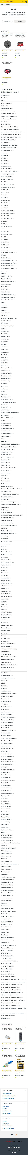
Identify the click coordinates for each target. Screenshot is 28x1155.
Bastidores (4, 105)
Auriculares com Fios (6, 741)
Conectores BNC (5, 460)
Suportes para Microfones (7, 893)
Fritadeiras (4, 567)
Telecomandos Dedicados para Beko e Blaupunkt (13, 979)
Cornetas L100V (5, 803)
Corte (2, 391)
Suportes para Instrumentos (8, 911)
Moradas (5, 1108)
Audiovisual (4, 709)
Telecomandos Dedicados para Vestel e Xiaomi (12, 1013)
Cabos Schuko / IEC (5, 234)
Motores (3, 903)
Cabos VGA (3, 205)
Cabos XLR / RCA (5, 216)
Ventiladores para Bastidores (8, 119)
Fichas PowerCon (5, 473)
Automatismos (4, 95)
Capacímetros (4, 499)
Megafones (4, 858)
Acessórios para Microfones (8, 877)
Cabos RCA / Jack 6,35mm (7, 187)
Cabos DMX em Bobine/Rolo (7, 140)
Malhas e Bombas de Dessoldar (8, 664)
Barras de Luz (4, 814)
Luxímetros (4, 528)
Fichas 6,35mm (4, 465)
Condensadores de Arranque (8, 260)
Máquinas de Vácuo (6, 586)
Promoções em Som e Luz (9, 1096)
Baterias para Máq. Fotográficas (9, 412)
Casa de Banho (4, 544)
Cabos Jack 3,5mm (5, 168)
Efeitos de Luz (4, 811)
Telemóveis (4, 620)
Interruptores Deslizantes (7, 300)
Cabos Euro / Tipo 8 (5, 226)
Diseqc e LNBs (4, 929)
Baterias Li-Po (4, 410)
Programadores (5, 436)
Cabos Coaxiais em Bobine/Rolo (8, 127)
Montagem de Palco (6, 895)
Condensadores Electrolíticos (8, 263)
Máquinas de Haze (5, 853)
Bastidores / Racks (5, 103)
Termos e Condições (7, 1126)
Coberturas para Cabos (6, 916)
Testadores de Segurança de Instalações (11, 515)
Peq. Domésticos (5, 541)
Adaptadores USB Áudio (7, 720)
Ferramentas (4, 441)
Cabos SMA (3, 197)
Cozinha (3, 549)
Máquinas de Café (5, 580)
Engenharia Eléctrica (6, 496)
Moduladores (4, 932)
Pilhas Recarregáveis (6, 433)
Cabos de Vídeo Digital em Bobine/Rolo (10, 137)
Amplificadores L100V (6, 696)
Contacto (5, 1121)
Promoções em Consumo (8, 1098)
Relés (2, 328)
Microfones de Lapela (6, 725)
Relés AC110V (4, 331)
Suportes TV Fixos (5, 971)
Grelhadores (4, 573)
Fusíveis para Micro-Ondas (7, 281)
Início (2, 4)
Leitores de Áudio (5, 866)
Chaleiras (3, 557)
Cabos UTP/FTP (4, 247)
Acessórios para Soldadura (7, 643)
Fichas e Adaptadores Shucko (8, 468)
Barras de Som (4, 772)
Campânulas (4, 801)
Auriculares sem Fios (6, 743)
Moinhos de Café (5, 591)
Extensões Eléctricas (6, 108)
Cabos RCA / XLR (5, 189)
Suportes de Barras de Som (7, 945)
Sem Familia (4, 638)
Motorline (3, 98)
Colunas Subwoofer (6, 790)
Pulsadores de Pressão (6, 326)
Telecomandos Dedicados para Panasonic (11, 992)
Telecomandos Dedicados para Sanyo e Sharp (12, 1000)
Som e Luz (3, 672)
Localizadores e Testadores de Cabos (10, 504)
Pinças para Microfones (7, 890)
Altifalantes (4, 680)
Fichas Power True (5, 470)
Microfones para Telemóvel (7, 730)
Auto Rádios (4, 704)
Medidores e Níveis (5, 531)
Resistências (4, 370)
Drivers (3, 683)
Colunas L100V (4, 782)
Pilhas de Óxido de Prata (7, 428)
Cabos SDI (3, 195)
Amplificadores (5, 691)
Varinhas (3, 601)
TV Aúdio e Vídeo (5, 914)
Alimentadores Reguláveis (7, 402)
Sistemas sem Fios (5, 735)
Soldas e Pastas (5, 670)
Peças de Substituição (6, 667)
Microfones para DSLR (6, 727)
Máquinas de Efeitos (6, 840)
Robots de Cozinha (5, 596)
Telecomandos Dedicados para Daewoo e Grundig (13, 982)
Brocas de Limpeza (5, 646)
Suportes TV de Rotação (7, 966)
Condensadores (5, 258)
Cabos (2, 121)
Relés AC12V (4, 334)
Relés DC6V (4, 362)
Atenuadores (4, 699)
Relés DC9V (4, 365)
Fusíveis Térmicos (5, 284)
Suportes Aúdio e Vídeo (6, 940)
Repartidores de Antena (7, 937)
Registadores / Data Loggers (8, 533)
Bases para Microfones (6, 879)
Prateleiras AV (4, 942)
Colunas (3, 767)
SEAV (2, 100)
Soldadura (3, 641)
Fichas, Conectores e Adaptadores (9, 444)
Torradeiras (4, 599)
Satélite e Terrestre (6, 921)
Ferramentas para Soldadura (8, 649)
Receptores (4, 935)
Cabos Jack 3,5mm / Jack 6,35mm (9, 171)
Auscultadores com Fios (7, 746)
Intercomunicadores (6, 837)
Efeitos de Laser (5, 822)
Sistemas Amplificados (6, 793)
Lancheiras (4, 575)
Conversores (4, 415)
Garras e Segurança (6, 900)
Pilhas (2, 420)
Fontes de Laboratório (6, 520)
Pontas (3, 636)
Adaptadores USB (5, 454)
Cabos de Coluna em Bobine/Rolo (9, 129)
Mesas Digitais (4, 872)
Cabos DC (3, 221)
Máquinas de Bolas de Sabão (8, 848)
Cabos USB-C (4, 244)
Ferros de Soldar (5, 662)
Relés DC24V (4, 352)
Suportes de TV (4, 953)
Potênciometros (5, 320)
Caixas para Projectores (7, 764)
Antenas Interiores (5, 927)
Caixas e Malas (4, 751)
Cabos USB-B (4, 242)
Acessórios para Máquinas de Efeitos (10, 843)
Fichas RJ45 (4, 478)
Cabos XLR (3, 208)
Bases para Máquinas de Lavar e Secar (10, 489)
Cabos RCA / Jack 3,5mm (7, 184)
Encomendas (6, 1106)
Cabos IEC (3, 229)
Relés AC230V (4, 336)
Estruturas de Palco (6, 898)
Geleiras (3, 570)
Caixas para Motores (6, 759)
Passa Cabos (4, 906)
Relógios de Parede (6, 614)
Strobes (3, 832)
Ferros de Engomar (5, 628)
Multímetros (4, 507)
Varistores (3, 386)
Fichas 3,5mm (4, 462)
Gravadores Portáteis (6, 722)
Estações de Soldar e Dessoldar (9, 657)
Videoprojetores (5, 1018)
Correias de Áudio (5, 809)
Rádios (3, 609)
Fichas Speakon (5, 481)
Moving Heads (4, 827)
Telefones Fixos (5, 617)
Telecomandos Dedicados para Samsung (11, 997)
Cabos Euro (4, 223)
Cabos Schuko (4, 231)
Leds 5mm (3, 310)
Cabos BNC (3, 153)
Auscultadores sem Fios (7, 748)
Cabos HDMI (4, 163)
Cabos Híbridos (4, 142)
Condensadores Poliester (7, 265)
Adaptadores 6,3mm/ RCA (7, 449)
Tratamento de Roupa (6, 625)
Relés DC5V (3, 357)
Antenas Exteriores (5, 924)
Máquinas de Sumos (6, 583)
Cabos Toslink (4, 203)
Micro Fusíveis (4, 286)
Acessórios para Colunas (7, 769)
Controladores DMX (6, 819)
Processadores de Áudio (7, 908)
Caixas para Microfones (7, 756)
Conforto (3, 546)
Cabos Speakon (5, 200)
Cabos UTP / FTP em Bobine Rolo (8, 147)
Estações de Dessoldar (6, 659)
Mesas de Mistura (5, 861)
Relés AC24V (4, 339)
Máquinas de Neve (5, 856)
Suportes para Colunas (6, 796)
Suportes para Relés (6, 368)
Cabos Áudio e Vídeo (6, 150)
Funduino (3, 271)
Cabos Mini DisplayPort (6, 179)
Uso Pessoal (4, 633)
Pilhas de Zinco (5, 431)
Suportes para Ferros (6, 654)
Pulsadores (4, 323)
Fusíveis (3, 273)
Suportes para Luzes (6, 835)
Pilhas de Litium (5, 425)
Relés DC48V (4, 355)
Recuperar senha (7, 1113)
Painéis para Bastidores (7, 111)
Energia (3, 394)
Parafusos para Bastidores (7, 113)
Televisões (3, 622)
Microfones (4, 874)
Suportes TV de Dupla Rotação (8, 961)
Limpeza (3, 604)
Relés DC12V (4, 347)
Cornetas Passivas (5, 806)
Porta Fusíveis (4, 289)
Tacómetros (4, 536)
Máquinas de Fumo (5, 851)
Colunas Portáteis (5, 788)
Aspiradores (4, 607)
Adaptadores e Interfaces (7, 34)
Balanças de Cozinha (6, 552)
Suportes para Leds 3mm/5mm (8, 318)
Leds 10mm (4, 305)
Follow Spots (4, 824)
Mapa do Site (6, 1123)
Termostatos (4, 383)
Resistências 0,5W (5, 376)
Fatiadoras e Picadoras (7, 562)
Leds (2, 302)
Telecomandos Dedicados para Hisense (10, 984)
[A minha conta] (23, 1)
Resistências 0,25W (6, 373)
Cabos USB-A (4, 239)
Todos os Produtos (7, 1093)
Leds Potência (4, 313)
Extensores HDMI (5, 919)
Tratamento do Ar (5, 630)
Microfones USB (5, 733)
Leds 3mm (3, 307)
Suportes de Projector (6, 950)
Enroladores (4, 250)
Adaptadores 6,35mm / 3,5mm (8, 447)
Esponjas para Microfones (7, 882)
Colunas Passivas (5, 785)
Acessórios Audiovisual (6, 712)
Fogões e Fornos (5, 565)
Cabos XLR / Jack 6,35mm (7, 213)
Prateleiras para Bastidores (8, 116)
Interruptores (4, 292)
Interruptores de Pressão (7, 297)
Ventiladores (4, 389)
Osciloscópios (4, 510)
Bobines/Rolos (4, 124)
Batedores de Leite (5, 554)
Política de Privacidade (8, 1128)
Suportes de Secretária (7, 955)
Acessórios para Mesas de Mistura (9, 864)
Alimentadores (4, 397)
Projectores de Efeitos (6, 830)
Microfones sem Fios (6, 887)
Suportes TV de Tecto (6, 969)
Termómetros (4, 538)
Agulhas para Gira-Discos (7, 678)
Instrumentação (5, 491)
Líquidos (3, 845)
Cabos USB (3, 237)
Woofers (3, 688)
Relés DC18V (4, 349)
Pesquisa (20, 21)
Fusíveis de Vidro (5, 279)
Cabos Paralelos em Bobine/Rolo (9, 145)
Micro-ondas (4, 588)
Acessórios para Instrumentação (9, 494)
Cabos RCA (3, 182)
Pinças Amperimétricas (6, 512)
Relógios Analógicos (6, 612)
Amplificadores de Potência (8, 693)
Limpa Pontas (4, 651)
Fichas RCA (3, 475)
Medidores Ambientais (6, 523)
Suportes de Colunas (6, 948)
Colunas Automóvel (5, 706)
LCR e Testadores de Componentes (9, 502)
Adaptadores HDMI (5, 452)
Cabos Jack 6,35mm (6, 176)
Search (20, 1)
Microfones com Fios (6, 885)
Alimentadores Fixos (6, 399)
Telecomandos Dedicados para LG (9, 987)
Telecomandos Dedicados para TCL (9, 1005)
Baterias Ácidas (5, 407)
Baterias (3, 404)
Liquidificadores (5, 578)
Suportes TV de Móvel (6, 963)
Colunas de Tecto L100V (7, 780)
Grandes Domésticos (6, 486)
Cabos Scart (4, 192)
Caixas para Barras (6, 754)
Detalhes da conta (7, 1111)
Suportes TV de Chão (6, 958)
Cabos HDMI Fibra (5, 166)
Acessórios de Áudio (6, 675)
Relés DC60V (4, 360)
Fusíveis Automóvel (5, 276)
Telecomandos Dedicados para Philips (10, 995)
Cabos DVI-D (4, 161)
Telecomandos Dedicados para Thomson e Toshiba (13, 1008)
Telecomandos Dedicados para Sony (10, 1003)
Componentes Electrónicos (7, 252)
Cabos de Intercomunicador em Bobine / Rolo (12, 132)
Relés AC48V (4, 341)
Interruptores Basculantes (7, 294)
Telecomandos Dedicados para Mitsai (10, 990)
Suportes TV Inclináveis (6, 974)
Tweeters (3, 685)
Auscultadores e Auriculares (8, 738)
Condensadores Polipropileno (8, 268)
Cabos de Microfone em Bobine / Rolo (10, 134)
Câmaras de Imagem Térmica (8, 525)
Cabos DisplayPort (5, 155)
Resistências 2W (5, 381)
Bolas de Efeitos (5, 817)
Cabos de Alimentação (6, 218)
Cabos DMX (3, 158)
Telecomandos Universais (7, 1015)
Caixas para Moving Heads (7, 761)
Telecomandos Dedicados (7, 976)
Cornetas (3, 798)
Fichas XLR (3, 483)
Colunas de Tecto (5, 777)
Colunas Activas (5, 775)
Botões (3, 255)
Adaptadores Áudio (6, 714)
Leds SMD (3, 315)
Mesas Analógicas (5, 869)
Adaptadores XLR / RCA (6, 457)
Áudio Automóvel (5, 701)
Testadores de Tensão (6, 517)
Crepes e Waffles (5, 559)
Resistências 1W (5, 378)
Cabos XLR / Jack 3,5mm (7, 210)
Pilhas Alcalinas (5, 423)
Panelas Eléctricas (5, 593)
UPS (2, 439)
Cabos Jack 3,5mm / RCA (7, 174)
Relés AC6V (3, 344)
